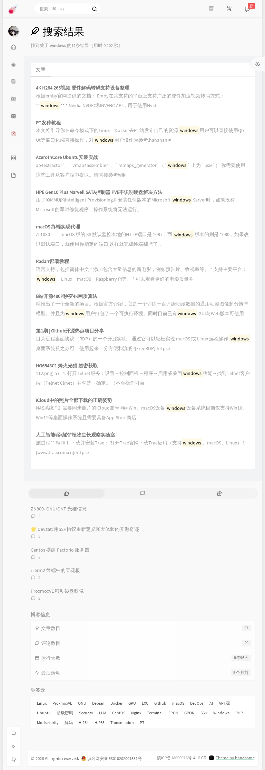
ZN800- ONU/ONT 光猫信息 (59, 509)
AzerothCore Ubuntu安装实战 (67, 157)
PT (142, 722)
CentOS (118, 712)
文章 (41, 69)
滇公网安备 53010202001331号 (114, 758)
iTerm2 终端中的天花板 (55, 570)
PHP (239, 712)
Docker (116, 703)
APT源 (224, 703)
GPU (132, 703)
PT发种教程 (48, 122)
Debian (98, 703)
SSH (203, 712)
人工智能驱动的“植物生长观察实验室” (76, 435)
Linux (42, 703)
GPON (189, 712)
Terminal (155, 712)
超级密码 (65, 712)
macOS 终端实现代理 (58, 226)
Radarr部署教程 (52, 261)
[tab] (66, 493)
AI (211, 703)
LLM (102, 712)
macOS (178, 703)
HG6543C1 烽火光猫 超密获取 (67, 365)
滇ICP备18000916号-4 (176, 757)
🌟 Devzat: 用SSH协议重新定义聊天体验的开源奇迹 (85, 529)
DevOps (197, 703)
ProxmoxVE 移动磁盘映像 (57, 591)
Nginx (136, 712)
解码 (69, 722)
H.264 (84, 722)
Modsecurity (48, 722)
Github (160, 703)
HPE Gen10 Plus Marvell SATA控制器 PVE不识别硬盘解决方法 (99, 192)
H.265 (100, 722)
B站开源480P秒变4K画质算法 (66, 296)
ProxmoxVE (62, 703)
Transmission (122, 722)
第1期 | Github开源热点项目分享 (70, 331)
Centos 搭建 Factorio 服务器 (60, 550)
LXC (145, 703)
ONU (82, 703)
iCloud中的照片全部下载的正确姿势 (74, 400)
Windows (221, 712)
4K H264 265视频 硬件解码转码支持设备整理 (82, 88)
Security (86, 712)
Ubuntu (44, 712)
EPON (173, 712)
